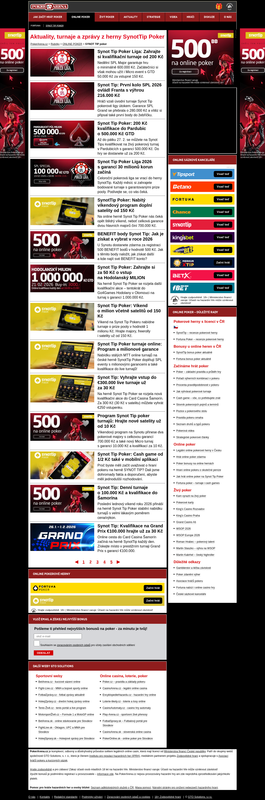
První (76, 562)
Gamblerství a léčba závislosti (193, 619)
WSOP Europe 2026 (188, 586)
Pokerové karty (185, 553)
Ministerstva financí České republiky (185, 706)
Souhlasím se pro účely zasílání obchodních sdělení (87, 599)
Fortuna (36, 25)
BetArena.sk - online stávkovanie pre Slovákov (65, 675)
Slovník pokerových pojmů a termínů (197, 455)
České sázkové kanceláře (191, 645)
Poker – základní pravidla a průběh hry (198, 422)
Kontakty (45, 751)
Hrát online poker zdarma (191, 507)
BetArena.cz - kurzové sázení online (59, 636)
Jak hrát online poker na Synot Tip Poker (199, 527)
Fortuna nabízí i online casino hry (195, 638)
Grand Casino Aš (186, 573)
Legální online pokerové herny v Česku (198, 501)
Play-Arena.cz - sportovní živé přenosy (125, 669)
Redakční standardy (65, 751)
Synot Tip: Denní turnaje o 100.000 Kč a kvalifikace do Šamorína (127, 492)
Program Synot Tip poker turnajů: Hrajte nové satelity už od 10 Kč (129, 421)
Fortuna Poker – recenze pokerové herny (200, 390)
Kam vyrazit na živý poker (191, 547)
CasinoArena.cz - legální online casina (125, 642)
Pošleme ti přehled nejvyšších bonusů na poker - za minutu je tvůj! (90, 583)
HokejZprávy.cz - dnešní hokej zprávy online (64, 656)
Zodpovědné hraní (187, 710)
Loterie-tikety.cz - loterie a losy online (124, 656)
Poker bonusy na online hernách (195, 514)
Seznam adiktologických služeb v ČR (112, 742)
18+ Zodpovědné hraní (168, 751)
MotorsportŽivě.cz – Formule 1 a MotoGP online (66, 669)
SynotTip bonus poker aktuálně (194, 403)
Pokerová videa (185, 481)
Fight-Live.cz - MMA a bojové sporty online (63, 642)
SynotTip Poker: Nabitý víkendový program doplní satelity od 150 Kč (124, 205)
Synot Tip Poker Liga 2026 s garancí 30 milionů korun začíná (125, 166)
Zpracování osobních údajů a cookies (128, 751)
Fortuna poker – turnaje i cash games (198, 534)
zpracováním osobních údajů (73, 599)
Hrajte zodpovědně (41, 724)
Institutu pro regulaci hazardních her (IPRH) (114, 710)
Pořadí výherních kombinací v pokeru (197, 429)
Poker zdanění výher (188, 625)
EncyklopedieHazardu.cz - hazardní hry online (129, 649)
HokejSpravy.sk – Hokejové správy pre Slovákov (66, 693)
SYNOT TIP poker (54, 25)
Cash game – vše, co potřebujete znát (198, 449)
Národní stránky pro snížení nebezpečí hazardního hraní (185, 742)
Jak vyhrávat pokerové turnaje (193, 442)
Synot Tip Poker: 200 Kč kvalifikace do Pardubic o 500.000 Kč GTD (122, 128)
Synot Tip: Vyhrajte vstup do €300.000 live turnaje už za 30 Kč (126, 382)
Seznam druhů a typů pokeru (193, 475)
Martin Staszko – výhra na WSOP (195, 599)
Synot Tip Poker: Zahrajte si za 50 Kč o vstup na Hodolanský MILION (126, 272)
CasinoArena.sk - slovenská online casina (127, 686)
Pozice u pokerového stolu (191, 462)
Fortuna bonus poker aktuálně (193, 410)
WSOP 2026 (183, 579)
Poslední (119, 562)
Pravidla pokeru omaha (189, 468)
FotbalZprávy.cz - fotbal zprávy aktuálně (61, 649)
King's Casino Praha (188, 566)
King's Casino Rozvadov (190, 560)
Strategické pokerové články (192, 488)
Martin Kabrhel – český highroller (195, 605)
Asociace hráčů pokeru (189, 632)
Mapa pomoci (143, 742)
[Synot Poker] (201, 134)
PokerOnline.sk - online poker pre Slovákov (128, 693)
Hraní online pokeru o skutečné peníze (198, 521)
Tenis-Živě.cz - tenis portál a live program (62, 662)
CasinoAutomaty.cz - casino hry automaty (127, 662)
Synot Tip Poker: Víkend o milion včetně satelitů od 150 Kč (129, 310)
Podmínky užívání (92, 751)
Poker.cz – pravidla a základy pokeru (124, 636)
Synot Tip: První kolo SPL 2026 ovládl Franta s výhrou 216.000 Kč (129, 90)
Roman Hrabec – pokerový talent (195, 592)
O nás (31, 751)
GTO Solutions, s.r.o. (200, 751)
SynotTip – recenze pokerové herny (196, 383)
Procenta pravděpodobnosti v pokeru (197, 436)
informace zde (105, 728)
